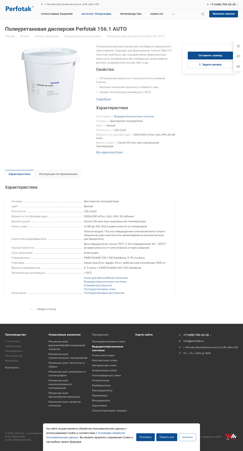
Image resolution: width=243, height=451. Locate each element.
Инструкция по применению (58, 174)
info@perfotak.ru (193, 341)
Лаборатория (13, 346)
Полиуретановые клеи (100, 289)
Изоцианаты (101, 400)
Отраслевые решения (65, 334)
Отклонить (145, 437)
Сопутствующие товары (109, 410)
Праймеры (100, 395)
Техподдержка (14, 351)
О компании (12, 341)
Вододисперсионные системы (134, 116)
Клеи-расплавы (103, 355)
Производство (15, 334)
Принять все (166, 437)
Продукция (100, 334)
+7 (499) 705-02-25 (223, 4)
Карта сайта (144, 334)
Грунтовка (99, 405)
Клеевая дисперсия (98, 285)
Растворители (102, 390)
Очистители (100, 380)
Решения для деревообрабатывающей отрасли (67, 345)
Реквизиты (11, 360)
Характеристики (19, 174)
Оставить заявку (210, 55)
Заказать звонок (224, 13)
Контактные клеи (104, 360)
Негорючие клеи (104, 365)
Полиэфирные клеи (106, 375)
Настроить (187, 437)
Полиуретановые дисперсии (104, 292)
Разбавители (101, 385)
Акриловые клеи (104, 370)
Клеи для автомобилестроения (106, 277)
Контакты (12, 367)
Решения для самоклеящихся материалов (60, 384)
